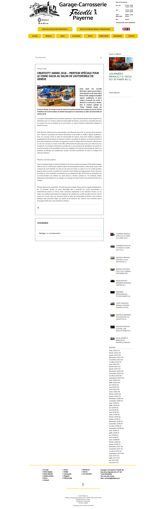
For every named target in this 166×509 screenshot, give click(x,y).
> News (44, 478)
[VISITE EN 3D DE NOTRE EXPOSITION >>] (55, 29)
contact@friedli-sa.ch (112, 478)
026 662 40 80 (108, 476)
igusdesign (87, 501)
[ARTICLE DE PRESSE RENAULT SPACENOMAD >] (95, 29)
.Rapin (88, 499)
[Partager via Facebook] (38, 208)
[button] (103, 36)
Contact (46, 480)
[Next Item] (129, 64)
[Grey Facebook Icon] (83, 484)
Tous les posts (40, 57)
